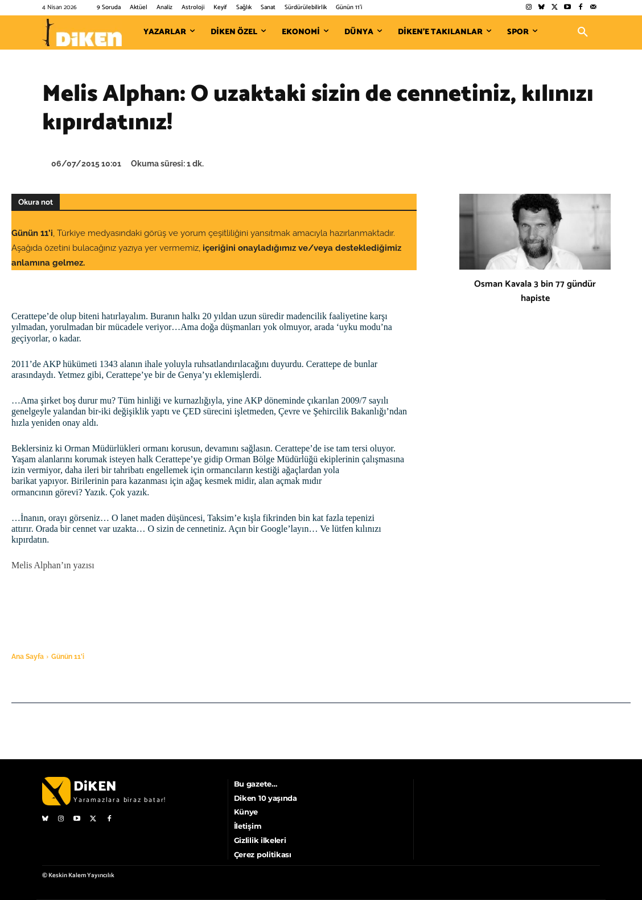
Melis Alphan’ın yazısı (52, 565)
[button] (583, 32)
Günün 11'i (67, 657)
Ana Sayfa (27, 657)
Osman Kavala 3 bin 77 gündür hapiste (535, 291)
